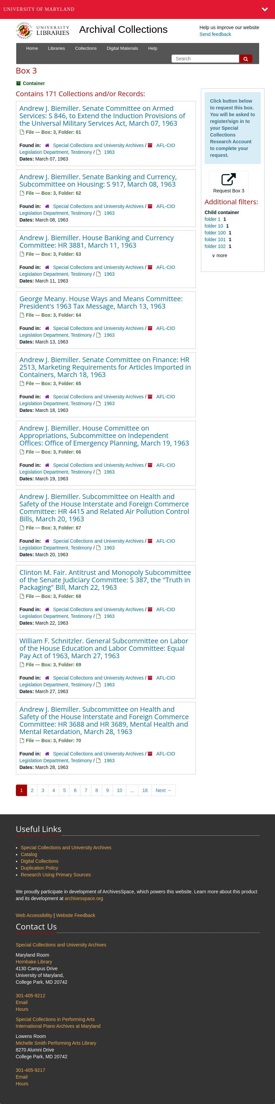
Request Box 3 (228, 183)
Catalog (29, 854)
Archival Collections (123, 29)
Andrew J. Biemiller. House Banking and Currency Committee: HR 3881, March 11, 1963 (97, 241)
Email (22, 1002)
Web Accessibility (34, 915)
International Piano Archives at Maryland (58, 1026)
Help (152, 48)
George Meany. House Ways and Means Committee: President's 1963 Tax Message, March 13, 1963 (101, 302)
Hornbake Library (34, 961)
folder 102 (216, 246)
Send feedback (215, 34)
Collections (86, 48)
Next (164, 790)
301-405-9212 (30, 995)
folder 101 (216, 239)
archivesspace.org (84, 898)
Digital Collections (40, 861)
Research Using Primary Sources (56, 874)
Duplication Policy (40, 868)
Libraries (56, 48)
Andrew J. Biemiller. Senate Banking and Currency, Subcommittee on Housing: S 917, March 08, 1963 (98, 180)
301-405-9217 (30, 1070)
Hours (22, 1009)
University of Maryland (39, 9)
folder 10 (214, 226)
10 (119, 790)
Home (32, 48)
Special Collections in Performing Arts (55, 1019)
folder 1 (213, 219)
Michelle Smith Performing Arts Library (56, 1043)
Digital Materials (122, 48)
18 (145, 790)
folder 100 (216, 232)
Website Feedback (75, 915)
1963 (109, 152)
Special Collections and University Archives (98, 145)
